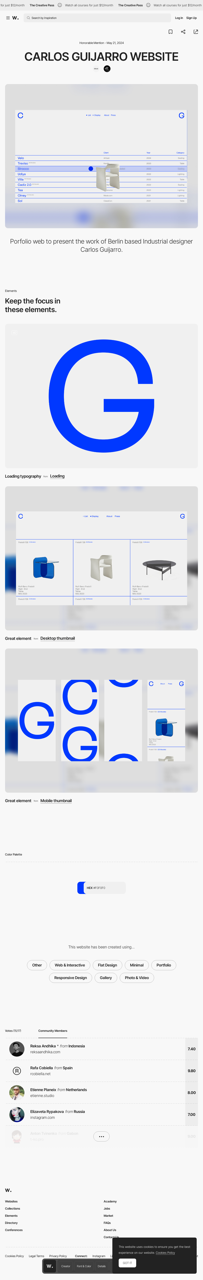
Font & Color (84, 1266)
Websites (11, 1201)
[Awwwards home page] (49, 1266)
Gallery (106, 977)
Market (108, 1215)
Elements (11, 1215)
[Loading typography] (101, 396)
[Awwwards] (15, 18)
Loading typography (23, 476)
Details (102, 1266)
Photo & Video (137, 977)
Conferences (14, 1230)
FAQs (107, 1223)
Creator (65, 1266)
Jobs (107, 1208)
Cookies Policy (14, 1256)
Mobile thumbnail (56, 801)
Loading (57, 476)
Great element (18, 638)
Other (37, 965)
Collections (12, 1208)
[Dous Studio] (96, 68)
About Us (110, 1230)
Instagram (99, 1256)
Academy (110, 1201)
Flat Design (107, 965)
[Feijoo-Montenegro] (107, 68)
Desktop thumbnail (57, 638)
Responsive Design (70, 977)
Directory (11, 1223)
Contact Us (111, 1237)
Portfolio (164, 965)
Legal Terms (36, 1256)
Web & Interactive (70, 965)
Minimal (137, 965)
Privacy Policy (58, 1256)
